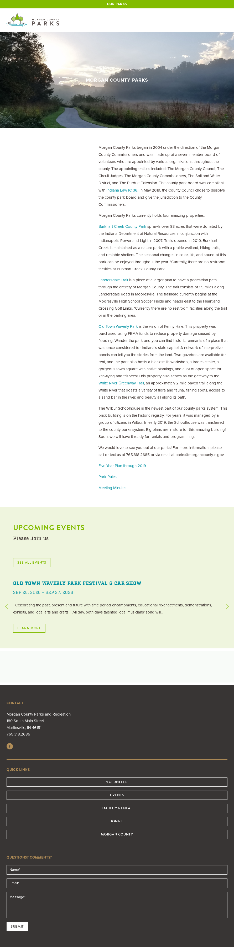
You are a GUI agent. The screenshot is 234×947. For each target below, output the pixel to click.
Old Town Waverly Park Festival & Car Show (77, 583)
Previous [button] (7, 606)
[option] (117, 606)
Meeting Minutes (112, 487)
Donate (117, 821)
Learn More (29, 628)
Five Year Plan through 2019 (122, 465)
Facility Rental (117, 808)
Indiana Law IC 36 (121, 190)
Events (117, 795)
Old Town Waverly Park (118, 326)
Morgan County (117, 834)
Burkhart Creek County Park (122, 226)
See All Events (31, 562)
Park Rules (107, 476)
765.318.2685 (18, 734)
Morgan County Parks (33, 20)
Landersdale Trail (113, 280)
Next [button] (227, 606)
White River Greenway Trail (121, 383)
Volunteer (117, 782)
